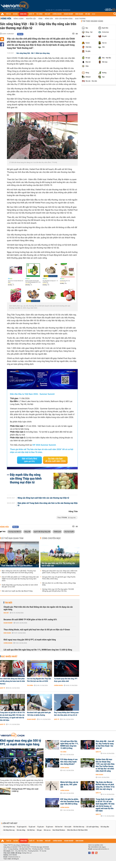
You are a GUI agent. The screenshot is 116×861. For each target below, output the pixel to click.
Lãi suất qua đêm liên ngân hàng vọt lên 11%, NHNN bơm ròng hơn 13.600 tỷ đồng (38, 650)
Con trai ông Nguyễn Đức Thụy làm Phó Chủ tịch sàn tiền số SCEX (39, 680)
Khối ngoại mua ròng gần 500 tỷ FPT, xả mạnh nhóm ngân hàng (30, 639)
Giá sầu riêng (21, 830)
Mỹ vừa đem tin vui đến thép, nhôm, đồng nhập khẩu (59, 584)
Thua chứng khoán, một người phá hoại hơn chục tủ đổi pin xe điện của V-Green (37, 629)
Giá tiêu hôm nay (78, 827)
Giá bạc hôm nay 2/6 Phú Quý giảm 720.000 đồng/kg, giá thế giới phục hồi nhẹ (58, 590)
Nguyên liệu (31, 19)
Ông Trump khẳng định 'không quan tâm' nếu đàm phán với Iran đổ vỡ (66, 713)
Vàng (40, 19)
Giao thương (80, 19)
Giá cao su (47, 830)
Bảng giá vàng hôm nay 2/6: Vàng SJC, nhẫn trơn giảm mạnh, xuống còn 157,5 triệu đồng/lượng (59, 572)
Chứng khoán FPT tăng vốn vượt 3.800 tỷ (25, 790)
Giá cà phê (67, 827)
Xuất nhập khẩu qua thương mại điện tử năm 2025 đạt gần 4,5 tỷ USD (20, 586)
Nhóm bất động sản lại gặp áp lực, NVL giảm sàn (69, 784)
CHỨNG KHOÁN (57, 14)
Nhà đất (6, 613)
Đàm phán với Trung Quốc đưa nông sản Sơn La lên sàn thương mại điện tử (48, 504)
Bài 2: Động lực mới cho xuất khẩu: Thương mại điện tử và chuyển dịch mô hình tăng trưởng (19, 572)
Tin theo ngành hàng (92, 21)
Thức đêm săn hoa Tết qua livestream (16, 565)
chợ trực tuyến (69, 531)
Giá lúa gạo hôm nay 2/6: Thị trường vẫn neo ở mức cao (58, 564)
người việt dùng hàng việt (42, 531)
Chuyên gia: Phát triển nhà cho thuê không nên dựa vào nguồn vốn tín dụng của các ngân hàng (38, 608)
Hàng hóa (6, 18)
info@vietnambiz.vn (14, 857)
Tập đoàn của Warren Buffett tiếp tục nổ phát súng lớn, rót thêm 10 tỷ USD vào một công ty (105, 785)
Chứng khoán (8, 643)
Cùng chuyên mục (51, 538)
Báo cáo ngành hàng (63, 19)
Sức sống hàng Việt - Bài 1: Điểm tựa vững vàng (33, 53)
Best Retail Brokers (59, 830)
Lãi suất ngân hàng (92, 827)
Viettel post (57, 531)
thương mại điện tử (14, 531)
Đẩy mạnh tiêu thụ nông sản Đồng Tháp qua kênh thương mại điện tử (26, 478)
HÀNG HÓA (23, 14)
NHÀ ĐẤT (47, 14)
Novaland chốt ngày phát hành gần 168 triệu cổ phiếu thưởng (39, 713)
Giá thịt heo (31, 830)
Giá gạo (39, 830)
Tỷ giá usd (32, 827)
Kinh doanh (7, 633)
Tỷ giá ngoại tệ (21, 827)
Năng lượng (19, 19)
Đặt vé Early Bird (29, 460)
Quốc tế (2, 688)
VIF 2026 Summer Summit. (44, 445)
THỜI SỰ (8, 14)
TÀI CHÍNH (39, 14)
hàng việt (27, 531)
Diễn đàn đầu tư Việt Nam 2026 (77, 830)
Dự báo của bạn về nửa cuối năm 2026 (55, 460)
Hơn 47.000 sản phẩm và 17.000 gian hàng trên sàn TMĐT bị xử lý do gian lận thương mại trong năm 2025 (20, 579)
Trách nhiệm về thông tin (11, 859)
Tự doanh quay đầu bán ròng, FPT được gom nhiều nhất (65, 680)
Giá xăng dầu (105, 827)
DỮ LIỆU (87, 14)
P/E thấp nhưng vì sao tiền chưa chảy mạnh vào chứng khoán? (68, 761)
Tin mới (8, 602)
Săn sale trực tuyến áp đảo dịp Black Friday (17, 591)
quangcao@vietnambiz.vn (101, 849)
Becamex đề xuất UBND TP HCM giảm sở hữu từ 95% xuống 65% (30, 619)
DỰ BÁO (15, 14)
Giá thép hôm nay (9, 830)
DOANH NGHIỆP (68, 14)
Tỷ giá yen (40, 827)
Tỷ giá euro (49, 827)
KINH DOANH (79, 14)
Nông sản (49, 19)
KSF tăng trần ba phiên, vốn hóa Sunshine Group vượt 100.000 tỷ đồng (69, 801)
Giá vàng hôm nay (9, 827)
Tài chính (30, 685)
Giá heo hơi (58, 827)
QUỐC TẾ (31, 14)
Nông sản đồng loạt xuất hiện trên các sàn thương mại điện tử (43, 498)
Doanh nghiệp (8, 623)
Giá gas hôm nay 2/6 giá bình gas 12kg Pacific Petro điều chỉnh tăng (59, 578)
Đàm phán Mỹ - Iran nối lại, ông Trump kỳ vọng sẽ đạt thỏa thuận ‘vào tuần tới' (105, 744)
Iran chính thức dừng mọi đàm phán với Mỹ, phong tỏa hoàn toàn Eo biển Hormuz (12, 681)
